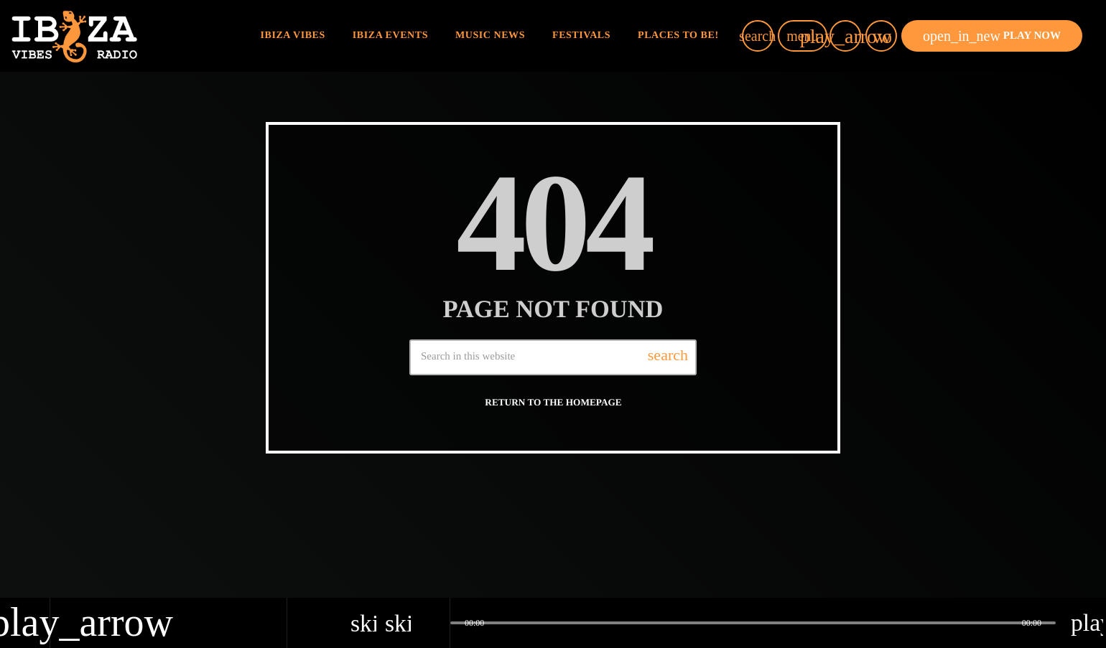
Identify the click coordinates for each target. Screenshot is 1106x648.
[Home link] (74, 35)
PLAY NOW (992, 36)
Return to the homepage (553, 402)
